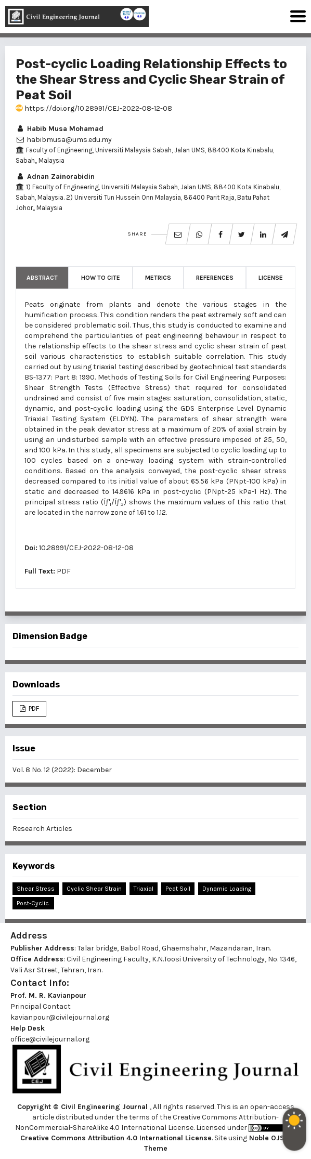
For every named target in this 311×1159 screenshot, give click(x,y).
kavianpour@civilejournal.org (59, 1017)
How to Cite (100, 277)
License (270, 277)
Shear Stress (36, 888)
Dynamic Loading (226, 888)
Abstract (42, 277)
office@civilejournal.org (49, 1039)
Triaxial (143, 888)
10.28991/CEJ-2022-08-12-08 (86, 547)
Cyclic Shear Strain (94, 888)
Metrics (158, 277)
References (215, 277)
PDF (64, 571)
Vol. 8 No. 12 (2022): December (62, 769)
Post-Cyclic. (33, 903)
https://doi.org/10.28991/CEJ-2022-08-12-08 (94, 108)
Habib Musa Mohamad (59, 128)
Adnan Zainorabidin (55, 176)
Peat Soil (177, 888)
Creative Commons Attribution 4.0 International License (116, 1138)
